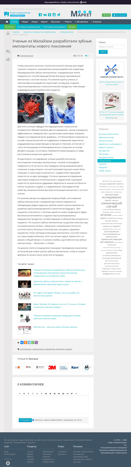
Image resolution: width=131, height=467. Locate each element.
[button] (20, 394)
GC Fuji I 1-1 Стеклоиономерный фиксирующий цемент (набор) (112, 113)
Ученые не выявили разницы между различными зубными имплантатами (57, 317)
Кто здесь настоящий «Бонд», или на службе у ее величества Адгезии (56, 294)
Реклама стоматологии (83, 451)
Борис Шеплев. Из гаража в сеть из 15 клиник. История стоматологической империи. (59, 305)
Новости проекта (106, 147)
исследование (25, 349)
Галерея (30, 459)
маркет (69, 349)
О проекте (62, 451)
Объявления (81, 21)
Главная (15, 32)
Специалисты (48, 459)
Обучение (55, 21)
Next (90, 367)
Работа (68, 21)
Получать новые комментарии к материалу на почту (57, 420)
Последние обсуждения (54, 27)
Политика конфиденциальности (113, 450)
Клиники (96, 21)
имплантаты (38, 349)
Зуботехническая (106, 137)
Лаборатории (48, 462)
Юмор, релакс (105, 170)
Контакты (62, 454)
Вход (106, 15)
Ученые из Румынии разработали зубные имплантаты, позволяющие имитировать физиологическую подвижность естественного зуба (59, 273)
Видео (24, 21)
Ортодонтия (104, 150)
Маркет (44, 21)
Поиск (10, 27)
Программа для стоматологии (114, 453)
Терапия (102, 164)
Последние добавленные (28, 27)
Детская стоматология (108, 134)
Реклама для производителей (80, 455)
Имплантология (106, 140)
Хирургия (103, 167)
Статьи (14, 21)
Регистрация (119, 15)
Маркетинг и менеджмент (110, 144)
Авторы (72, 27)
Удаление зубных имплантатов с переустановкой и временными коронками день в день (58, 283)
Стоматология (26, 55)
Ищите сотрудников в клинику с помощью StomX (111, 83)
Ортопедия (104, 154)
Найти (103, 52)
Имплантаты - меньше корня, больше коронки (56, 327)
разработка (50, 349)
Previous (16, 367)
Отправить (25, 420)
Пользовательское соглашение (113, 447)
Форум (34, 21)
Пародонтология (106, 157)
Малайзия (60, 349)
